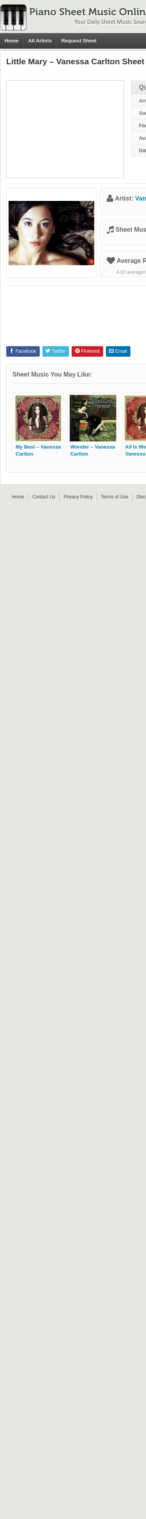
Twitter (55, 351)
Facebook (22, 351)
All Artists (40, 41)
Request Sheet (78, 41)
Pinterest (87, 351)
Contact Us (43, 497)
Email (118, 351)
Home (12, 41)
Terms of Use (114, 497)
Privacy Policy (78, 497)
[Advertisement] (65, 129)
